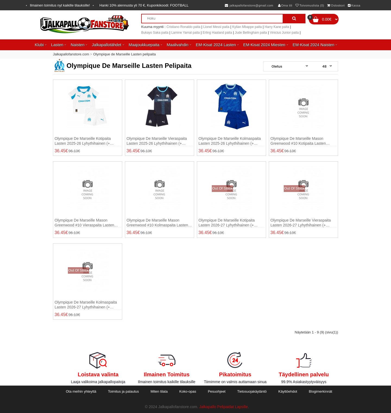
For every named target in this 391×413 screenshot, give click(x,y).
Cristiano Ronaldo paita (183, 27)
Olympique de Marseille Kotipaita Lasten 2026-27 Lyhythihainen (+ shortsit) (226, 223)
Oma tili (285, 5)
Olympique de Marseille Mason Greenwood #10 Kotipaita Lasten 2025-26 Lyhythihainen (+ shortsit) (299, 141)
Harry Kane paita (277, 27)
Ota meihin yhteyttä (81, 391)
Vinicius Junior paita (284, 32)
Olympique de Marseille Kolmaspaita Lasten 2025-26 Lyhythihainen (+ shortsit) (229, 141)
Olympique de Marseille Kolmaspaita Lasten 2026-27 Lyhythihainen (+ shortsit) (86, 305)
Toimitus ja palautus (123, 391)
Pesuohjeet (216, 391)
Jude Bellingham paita (251, 32)
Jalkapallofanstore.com (71, 54)
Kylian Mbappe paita (247, 27)
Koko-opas (187, 391)
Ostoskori (336, 5)
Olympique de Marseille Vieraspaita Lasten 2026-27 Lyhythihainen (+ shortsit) (300, 223)
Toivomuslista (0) (309, 5)
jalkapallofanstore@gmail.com (249, 5)
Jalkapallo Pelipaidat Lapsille (223, 407)
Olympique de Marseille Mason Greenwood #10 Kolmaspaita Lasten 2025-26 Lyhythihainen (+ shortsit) (157, 223)
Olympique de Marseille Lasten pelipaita (124, 54)
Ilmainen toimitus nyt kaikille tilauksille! (60, 5)
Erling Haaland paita (217, 32)
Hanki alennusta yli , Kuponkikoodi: (143, 5)
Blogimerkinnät (320, 391)
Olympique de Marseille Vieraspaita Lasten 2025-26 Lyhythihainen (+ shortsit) (157, 141)
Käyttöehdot (287, 391)
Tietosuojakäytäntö (252, 391)
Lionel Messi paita (216, 27)
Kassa (354, 5)
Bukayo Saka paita (154, 32)
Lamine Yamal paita (185, 32)
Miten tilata (159, 391)
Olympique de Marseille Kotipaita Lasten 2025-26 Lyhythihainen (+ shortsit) (83, 141)
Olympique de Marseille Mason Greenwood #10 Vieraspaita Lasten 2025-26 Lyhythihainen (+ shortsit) (84, 223)
